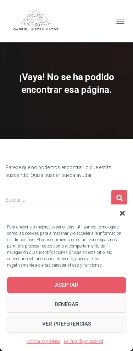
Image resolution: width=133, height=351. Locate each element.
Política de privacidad (83, 341)
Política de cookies (43, 341)
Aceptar (66, 285)
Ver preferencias (66, 324)
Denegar (67, 304)
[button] (122, 213)
